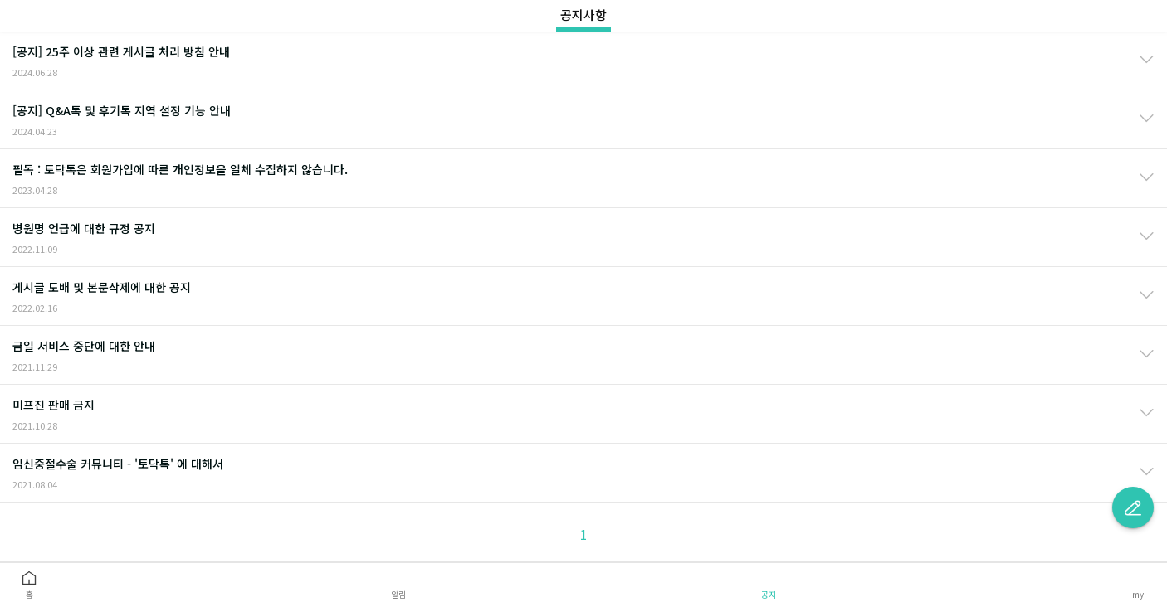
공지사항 (583, 14)
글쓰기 (1133, 507)
